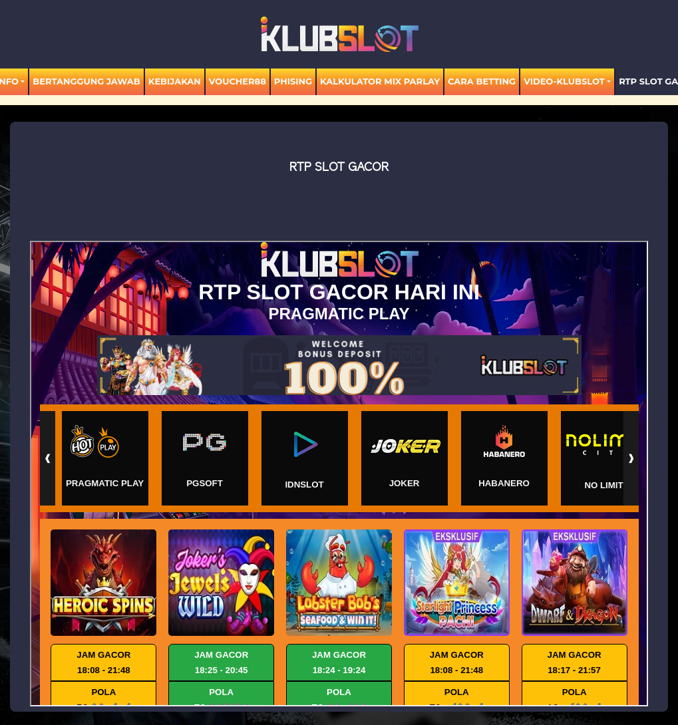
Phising (293, 81)
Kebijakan (174, 81)
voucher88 (237, 81)
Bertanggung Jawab (86, 81)
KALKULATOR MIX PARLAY (380, 81)
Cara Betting (482, 81)
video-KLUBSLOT (564, 81)
